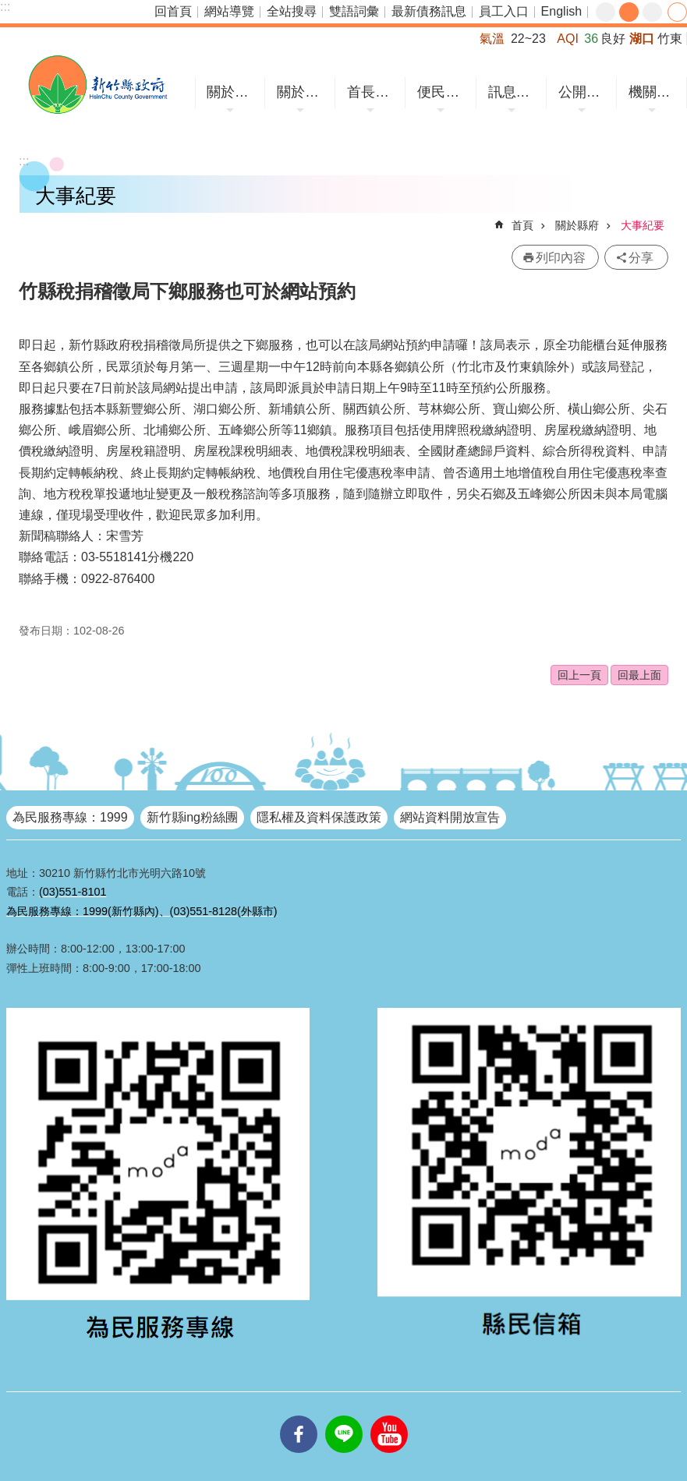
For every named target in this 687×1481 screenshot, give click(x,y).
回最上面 (639, 675)
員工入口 (504, 11)
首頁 (522, 225)
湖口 (641, 38)
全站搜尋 (292, 11)
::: (5, 6)
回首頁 (173, 11)
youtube (389, 1415)
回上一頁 (579, 675)
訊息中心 (513, 92)
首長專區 (372, 92)
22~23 (528, 38)
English (561, 11)
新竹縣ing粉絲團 (192, 817)
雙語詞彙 (354, 11)
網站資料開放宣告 (450, 817)
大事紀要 (642, 225)
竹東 (669, 38)
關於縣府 (302, 92)
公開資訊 (583, 92)
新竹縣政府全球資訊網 (97, 84)
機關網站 (654, 92)
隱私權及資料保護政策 (319, 817)
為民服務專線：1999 (70, 817)
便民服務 (442, 92)
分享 (677, 12)
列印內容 (561, 257)
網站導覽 (229, 11)
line (344, 1415)
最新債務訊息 (428, 11)
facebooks (298, 1415)
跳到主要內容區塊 (8, 8)
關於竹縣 (232, 92)
